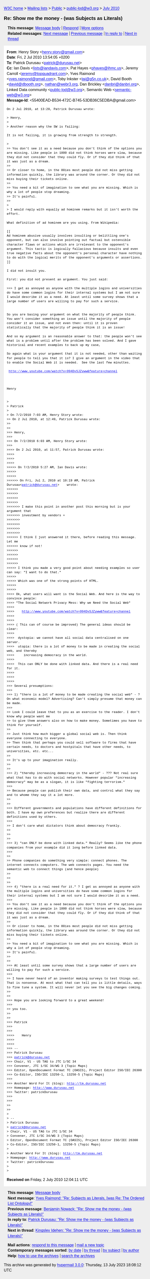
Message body (47, 28)
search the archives (78, 1256)
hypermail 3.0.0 (70, 1265)
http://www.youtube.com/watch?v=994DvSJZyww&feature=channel (63, 371)
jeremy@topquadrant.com (43, 74)
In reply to (113, 33)
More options (92, 28)
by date (75, 1250)
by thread (92, 1250)
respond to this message (53, 1245)
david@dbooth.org (24, 84)
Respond (71, 28)
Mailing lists (37, 8)
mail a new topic (90, 1245)
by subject (111, 1250)
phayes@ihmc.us (106, 68)
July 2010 (111, 8)
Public (57, 8)
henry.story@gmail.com (62, 52)
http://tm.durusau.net (86, 1084)
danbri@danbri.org (121, 84)
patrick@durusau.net (62, 63)
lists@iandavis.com (49, 68)
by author (131, 1250)
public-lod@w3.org (83, 8)
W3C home (13, 8)
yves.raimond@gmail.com (31, 79)
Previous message (87, 33)
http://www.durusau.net (53, 1088)
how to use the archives (38, 1256)
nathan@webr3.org (61, 84)
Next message (56, 33)
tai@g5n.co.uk (94, 79)
